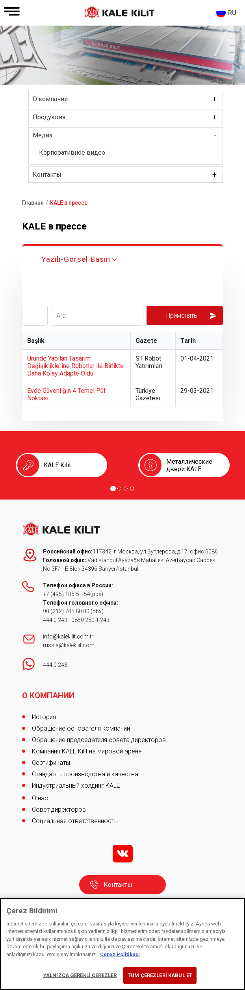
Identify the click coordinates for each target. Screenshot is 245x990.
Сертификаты (51, 762)
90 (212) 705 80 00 (67, 611)
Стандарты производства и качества (85, 774)
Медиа (42, 135)
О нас (40, 798)
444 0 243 (55, 620)
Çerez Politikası (120, 954)
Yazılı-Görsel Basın (75, 259)
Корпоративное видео (72, 152)
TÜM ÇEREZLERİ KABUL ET (160, 975)
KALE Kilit (57, 465)
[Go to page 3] (126, 488)
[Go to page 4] (132, 488)
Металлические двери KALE (189, 465)
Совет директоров (59, 809)
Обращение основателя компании (81, 728)
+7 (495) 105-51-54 (66, 594)
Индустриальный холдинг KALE (76, 785)
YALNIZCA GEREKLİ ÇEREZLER (80, 975)
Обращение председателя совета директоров (99, 740)
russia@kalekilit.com (69, 645)
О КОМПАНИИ (48, 695)
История (44, 717)
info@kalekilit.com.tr (68, 636)
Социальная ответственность (75, 821)
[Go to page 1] (113, 488)
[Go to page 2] (119, 488)
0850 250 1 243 (90, 620)
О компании (50, 99)
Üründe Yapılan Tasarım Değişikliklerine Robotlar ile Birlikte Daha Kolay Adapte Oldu (75, 366)
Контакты (47, 174)
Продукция (49, 117)
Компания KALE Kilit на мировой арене (87, 751)
